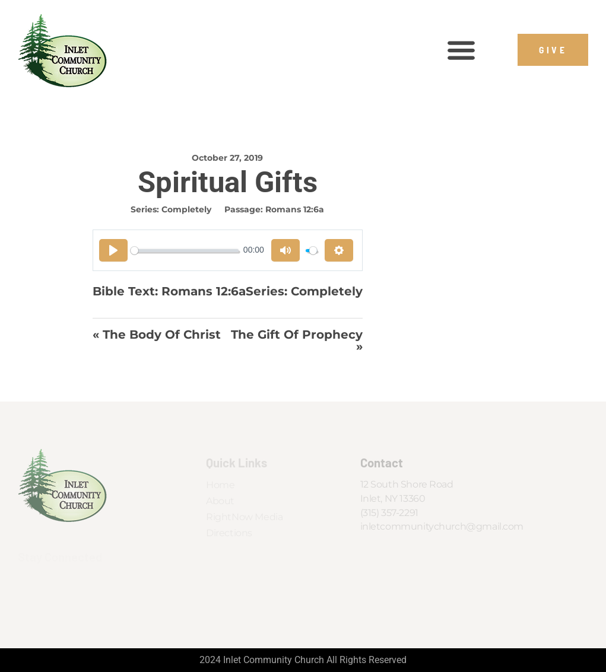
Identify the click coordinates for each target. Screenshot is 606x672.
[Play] (113, 250)
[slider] (185, 250)
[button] (461, 50)
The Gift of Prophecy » (298, 341)
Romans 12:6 (200, 291)
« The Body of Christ (157, 335)
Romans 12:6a (295, 209)
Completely (187, 209)
